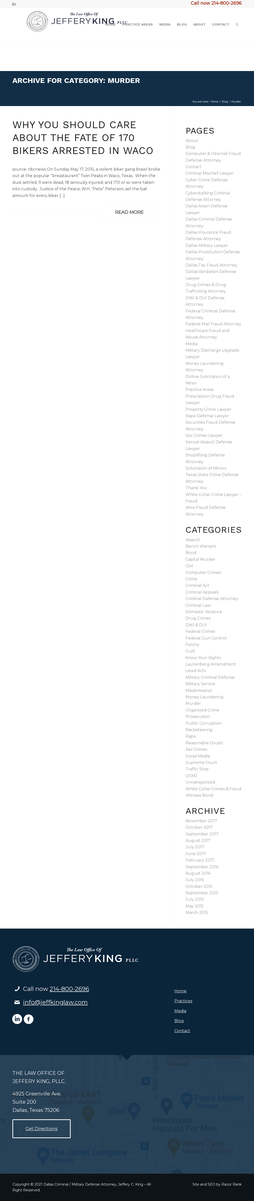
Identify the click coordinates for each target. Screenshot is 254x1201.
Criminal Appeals (202, 592)
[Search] (237, 24)
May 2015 (195, 906)
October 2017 (199, 827)
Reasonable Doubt (204, 743)
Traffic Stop (197, 769)
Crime (191, 579)
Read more (129, 212)
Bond (191, 552)
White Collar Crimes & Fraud (213, 789)
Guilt (190, 651)
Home (180, 991)
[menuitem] (110, 24)
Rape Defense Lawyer (207, 415)
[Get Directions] (41, 1128)
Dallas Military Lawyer (207, 245)
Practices (183, 1001)
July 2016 (195, 879)
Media (191, 343)
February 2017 (200, 860)
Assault (193, 539)
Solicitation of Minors (206, 468)
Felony (192, 644)
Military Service (200, 683)
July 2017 (195, 847)
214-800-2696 (69, 988)
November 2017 (201, 821)
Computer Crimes (203, 572)
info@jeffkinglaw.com (55, 1002)
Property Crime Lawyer (208, 409)
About (192, 140)
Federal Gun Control (206, 638)
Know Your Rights (203, 657)
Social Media (198, 756)
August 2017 (198, 840)
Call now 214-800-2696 (216, 3)
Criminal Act (197, 585)
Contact (193, 166)
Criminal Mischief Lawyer (210, 173)
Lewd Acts (196, 670)
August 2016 (198, 873)
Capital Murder (201, 559)
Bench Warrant (201, 546)
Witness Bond (199, 795)
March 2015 (197, 912)
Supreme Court (201, 762)
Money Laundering (204, 697)
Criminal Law (198, 605)
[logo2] (85, 24)
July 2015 (195, 899)
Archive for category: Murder (76, 80)
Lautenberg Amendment (211, 664)
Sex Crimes (196, 749)
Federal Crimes (200, 631)
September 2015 (202, 893)
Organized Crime (202, 710)
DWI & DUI (196, 625)
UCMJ (191, 775)
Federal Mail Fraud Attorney (213, 324)
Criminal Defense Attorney (212, 598)
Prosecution (198, 716)
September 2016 (202, 866)
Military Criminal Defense (210, 677)
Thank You (196, 488)
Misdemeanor (199, 690)
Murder (193, 703)
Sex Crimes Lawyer (204, 435)
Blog (190, 147)
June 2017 (196, 853)
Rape (191, 736)
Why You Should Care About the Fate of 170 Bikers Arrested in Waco (83, 137)
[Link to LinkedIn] (14, 3)
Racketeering (199, 729)
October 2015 (199, 886)
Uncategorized (200, 782)
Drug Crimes (198, 618)
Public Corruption (204, 723)
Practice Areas (200, 389)
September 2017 (202, 834)
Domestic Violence (204, 611)
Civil (189, 565)
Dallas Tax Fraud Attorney (211, 265)
